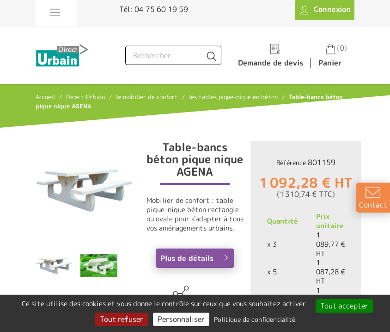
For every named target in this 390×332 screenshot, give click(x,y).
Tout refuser (121, 319)
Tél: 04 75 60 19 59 (153, 9)
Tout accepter (344, 306)
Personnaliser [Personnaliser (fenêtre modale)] (181, 319)
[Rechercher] (173, 55)
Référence (291, 162)
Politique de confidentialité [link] (254, 319)
